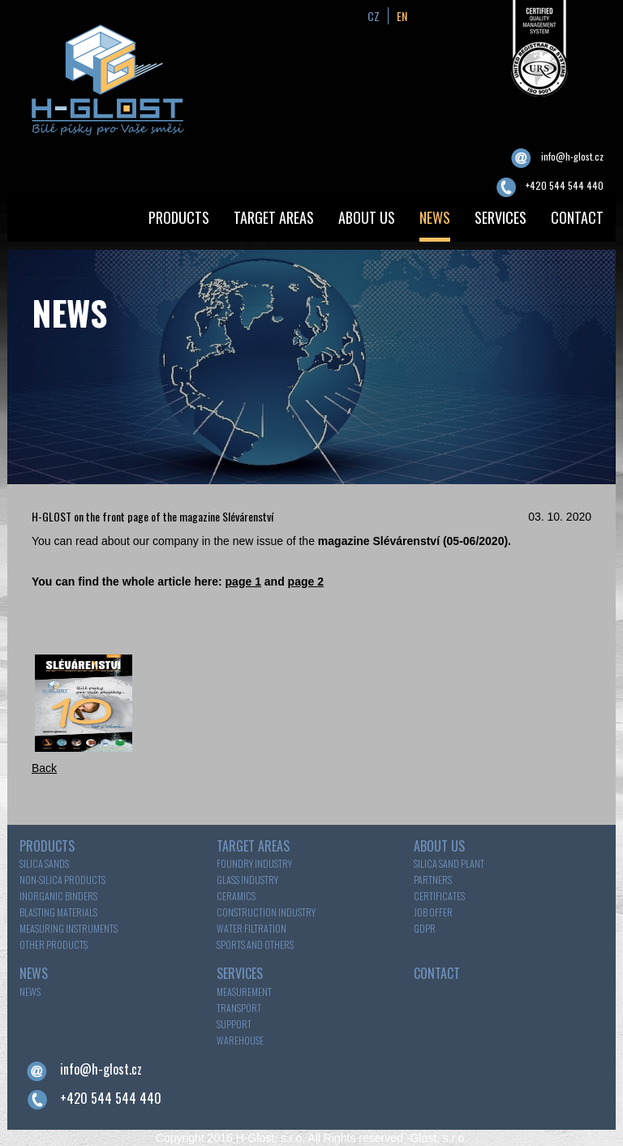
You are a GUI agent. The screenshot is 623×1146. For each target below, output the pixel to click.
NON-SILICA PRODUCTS (62, 879)
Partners (433, 879)
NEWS (434, 217)
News (30, 991)
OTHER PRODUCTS (53, 944)
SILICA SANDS (44, 863)
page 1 (243, 581)
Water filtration (251, 928)
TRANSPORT (239, 1008)
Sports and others (255, 944)
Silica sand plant (449, 863)
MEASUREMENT (244, 991)
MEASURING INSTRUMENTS (68, 928)
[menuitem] (178, 219)
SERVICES (500, 217)
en (402, 15)
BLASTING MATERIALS (58, 912)
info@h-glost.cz (572, 156)
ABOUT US (366, 217)
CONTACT (577, 217)
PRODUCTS (178, 217)
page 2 (306, 581)
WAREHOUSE (240, 1040)
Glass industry (247, 879)
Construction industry (266, 912)
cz (373, 15)
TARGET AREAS (274, 217)
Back (44, 768)
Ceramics (236, 896)
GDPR (425, 928)
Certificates (439, 896)
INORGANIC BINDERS (58, 896)
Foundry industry (254, 863)
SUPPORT (234, 1024)
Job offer (433, 912)
